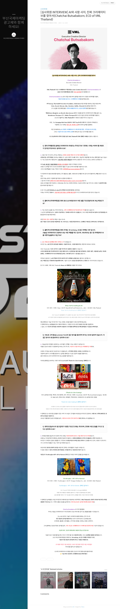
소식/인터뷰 (43, 9)
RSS (17, 605)
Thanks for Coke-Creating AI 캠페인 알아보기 (73, 402)
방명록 (11, 605)
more (105, 569)
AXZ (73, 606)
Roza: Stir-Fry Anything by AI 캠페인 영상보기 (73, 310)
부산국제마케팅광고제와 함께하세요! (13, 22)
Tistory (82, 606)
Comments (44, 594)
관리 (24, 605)
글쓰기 (4, 605)
